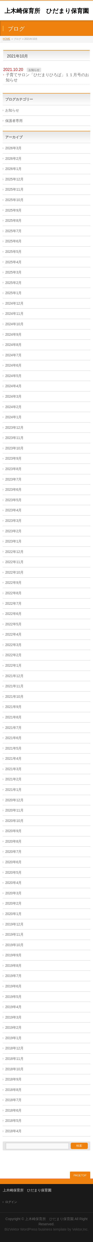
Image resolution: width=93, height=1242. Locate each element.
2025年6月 (13, 241)
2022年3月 (13, 645)
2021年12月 (14, 676)
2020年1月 (13, 914)
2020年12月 (14, 800)
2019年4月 (13, 1007)
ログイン (11, 1202)
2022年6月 (13, 614)
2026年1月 (13, 169)
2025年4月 (13, 262)
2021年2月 (13, 779)
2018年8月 (13, 1090)
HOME (6, 39)
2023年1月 (13, 541)
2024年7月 (13, 355)
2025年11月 (14, 189)
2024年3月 (13, 396)
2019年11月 (14, 934)
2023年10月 (14, 448)
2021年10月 (14, 697)
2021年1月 (13, 790)
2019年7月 (13, 976)
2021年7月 (13, 728)
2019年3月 (13, 1017)
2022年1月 (13, 665)
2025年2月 (13, 283)
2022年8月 (13, 593)
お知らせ (34, 69)
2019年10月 (14, 945)
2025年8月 (13, 220)
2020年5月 (13, 872)
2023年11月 (14, 438)
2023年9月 (13, 458)
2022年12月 (14, 552)
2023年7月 (13, 479)
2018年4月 (13, 1131)
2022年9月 (13, 583)
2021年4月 (13, 758)
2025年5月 (13, 252)
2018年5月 (13, 1121)
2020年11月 (14, 810)
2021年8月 (13, 717)
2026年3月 (13, 148)
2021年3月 (13, 769)
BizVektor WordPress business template (35, 1229)
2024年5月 (13, 376)
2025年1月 (13, 293)
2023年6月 (13, 489)
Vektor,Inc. (80, 1229)
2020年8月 (13, 841)
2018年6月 (13, 1110)
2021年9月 (13, 707)
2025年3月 (13, 272)
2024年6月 (13, 365)
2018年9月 (13, 1079)
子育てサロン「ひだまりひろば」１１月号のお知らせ (47, 77)
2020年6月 (13, 862)
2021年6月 (13, 738)
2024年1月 (13, 417)
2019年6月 (13, 986)
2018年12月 (14, 1048)
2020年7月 (13, 852)
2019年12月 (14, 924)
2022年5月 (13, 624)
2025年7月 (13, 231)
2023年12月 (14, 428)
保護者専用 (14, 121)
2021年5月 (13, 748)
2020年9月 (13, 831)
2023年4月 (13, 510)
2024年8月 (13, 345)
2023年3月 (13, 521)
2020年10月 (14, 821)
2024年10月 (14, 324)
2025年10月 (14, 200)
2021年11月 (14, 686)
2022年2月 (13, 655)
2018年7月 (13, 1100)
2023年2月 (13, 531)
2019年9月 (13, 955)
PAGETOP (80, 1175)
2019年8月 (13, 966)
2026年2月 (13, 159)
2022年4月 (13, 634)
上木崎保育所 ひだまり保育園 (46, 10)
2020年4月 (13, 883)
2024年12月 (14, 303)
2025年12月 (14, 179)
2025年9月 (13, 210)
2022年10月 (14, 572)
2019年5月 (13, 997)
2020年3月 (13, 893)
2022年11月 (14, 562)
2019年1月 (13, 1038)
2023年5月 (13, 500)
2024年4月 (13, 386)
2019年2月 (13, 1027)
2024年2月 (13, 407)
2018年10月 (14, 1069)
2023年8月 (13, 469)
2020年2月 (13, 903)
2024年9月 (13, 334)
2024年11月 (14, 314)
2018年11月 (14, 1059)
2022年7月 (13, 603)
